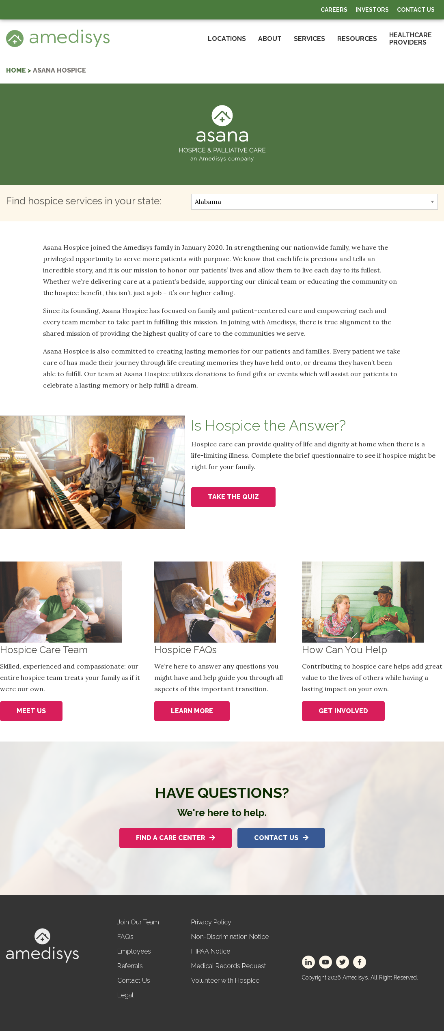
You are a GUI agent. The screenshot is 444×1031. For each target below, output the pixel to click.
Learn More (192, 711)
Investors (372, 9)
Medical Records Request (228, 966)
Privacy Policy (211, 922)
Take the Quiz (233, 497)
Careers (334, 9)
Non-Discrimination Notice (230, 937)
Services (309, 39)
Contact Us (416, 9)
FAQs (125, 937)
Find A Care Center (175, 838)
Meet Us (31, 711)
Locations (227, 39)
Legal (125, 995)
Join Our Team (138, 922)
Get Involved (343, 711)
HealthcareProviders (410, 38)
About (270, 39)
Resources (357, 39)
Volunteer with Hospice (225, 980)
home (16, 70)
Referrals (130, 966)
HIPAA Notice (210, 951)
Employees (134, 951)
